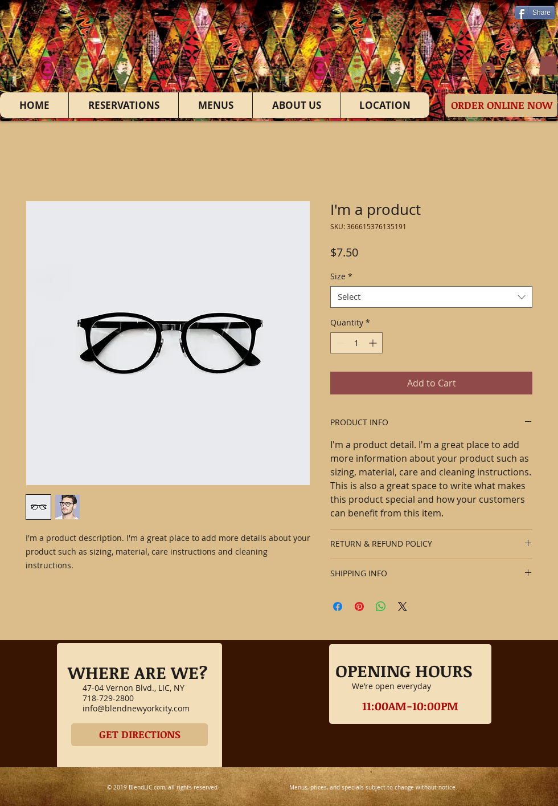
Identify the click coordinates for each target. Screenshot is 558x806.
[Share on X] (402, 606)
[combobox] (431, 297)
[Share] (535, 12)
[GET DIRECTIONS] (139, 734)
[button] (548, 63)
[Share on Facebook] (337, 606)
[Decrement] (339, 343)
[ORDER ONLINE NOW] (501, 105)
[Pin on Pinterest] (359, 606)
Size (341, 276)
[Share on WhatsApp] (381, 606)
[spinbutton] (356, 343)
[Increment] (374, 343)
